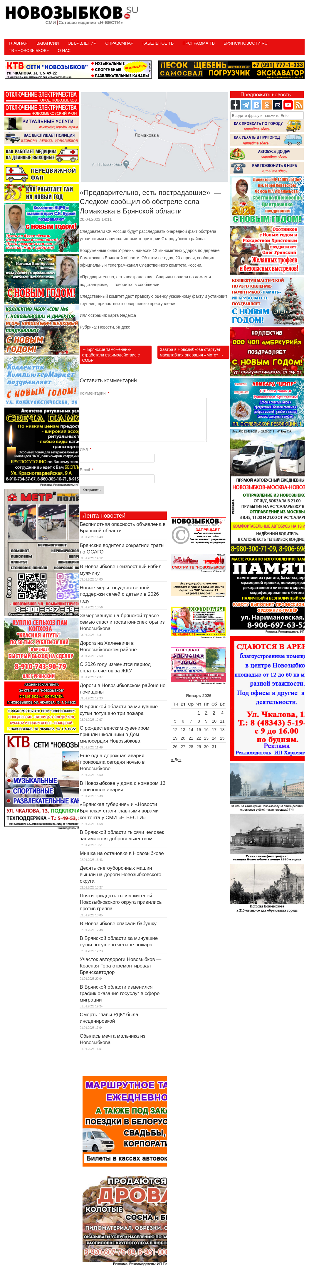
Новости (106, 327)
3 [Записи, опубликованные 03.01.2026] (214, 712)
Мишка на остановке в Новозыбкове (122, 853)
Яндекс (123, 327)
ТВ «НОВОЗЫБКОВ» (29, 50)
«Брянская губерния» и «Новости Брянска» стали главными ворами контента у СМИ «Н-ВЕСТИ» (119, 811)
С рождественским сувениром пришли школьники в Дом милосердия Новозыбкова (114, 734)
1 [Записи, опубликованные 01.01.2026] (199, 712)
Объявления (82, 43)
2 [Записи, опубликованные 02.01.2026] (206, 712)
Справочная (119, 43)
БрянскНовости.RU (246, 43)
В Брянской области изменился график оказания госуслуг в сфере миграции (119, 993)
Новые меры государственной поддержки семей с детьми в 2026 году (119, 594)
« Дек (176, 759)
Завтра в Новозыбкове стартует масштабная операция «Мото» (192, 352)
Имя (85, 449)
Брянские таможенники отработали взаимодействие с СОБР (111, 354)
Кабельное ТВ (158, 43)
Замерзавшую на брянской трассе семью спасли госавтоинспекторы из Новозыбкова (122, 622)
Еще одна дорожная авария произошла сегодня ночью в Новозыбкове (112, 762)
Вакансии (47, 43)
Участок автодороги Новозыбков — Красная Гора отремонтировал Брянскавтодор (120, 966)
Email (86, 469)
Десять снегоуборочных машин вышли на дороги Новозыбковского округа (120, 874)
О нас (64, 50)
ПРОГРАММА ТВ (198, 43)
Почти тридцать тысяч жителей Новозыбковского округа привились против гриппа (121, 902)
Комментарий (94, 393)
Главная (18, 43)
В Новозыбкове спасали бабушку (118, 923)
